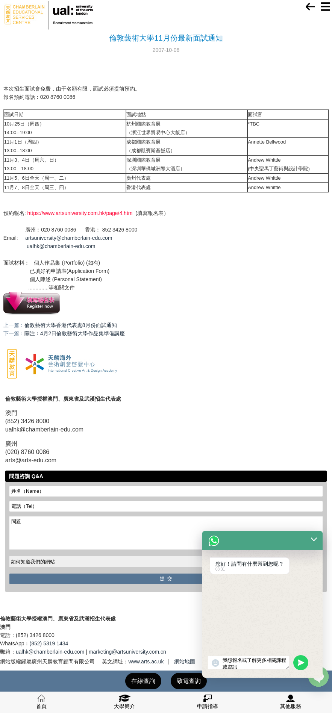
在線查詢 (143, 681)
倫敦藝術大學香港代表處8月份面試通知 (70, 325)
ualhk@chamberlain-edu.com (61, 246)
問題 (166, 533)
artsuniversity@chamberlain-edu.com (68, 238)
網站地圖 (184, 662)
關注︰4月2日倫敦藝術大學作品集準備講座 (74, 333)
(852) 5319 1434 (49, 643)
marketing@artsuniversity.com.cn (127, 652)
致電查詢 (189, 681)
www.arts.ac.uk (146, 662)
